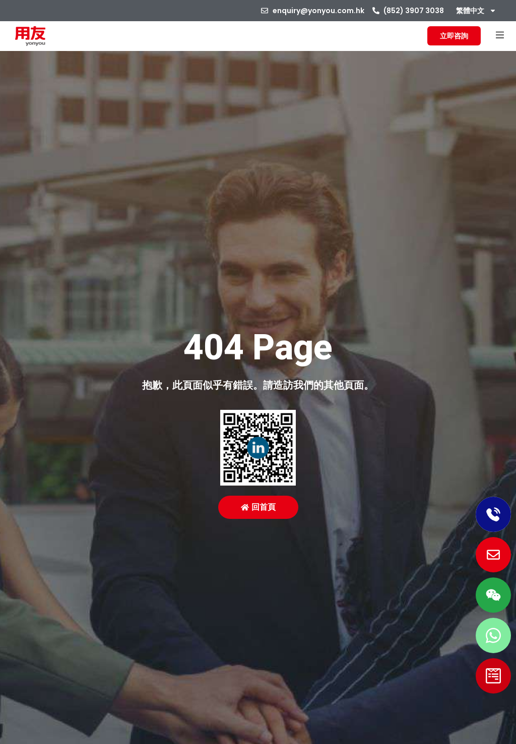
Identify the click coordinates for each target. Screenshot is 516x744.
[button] (499, 35)
